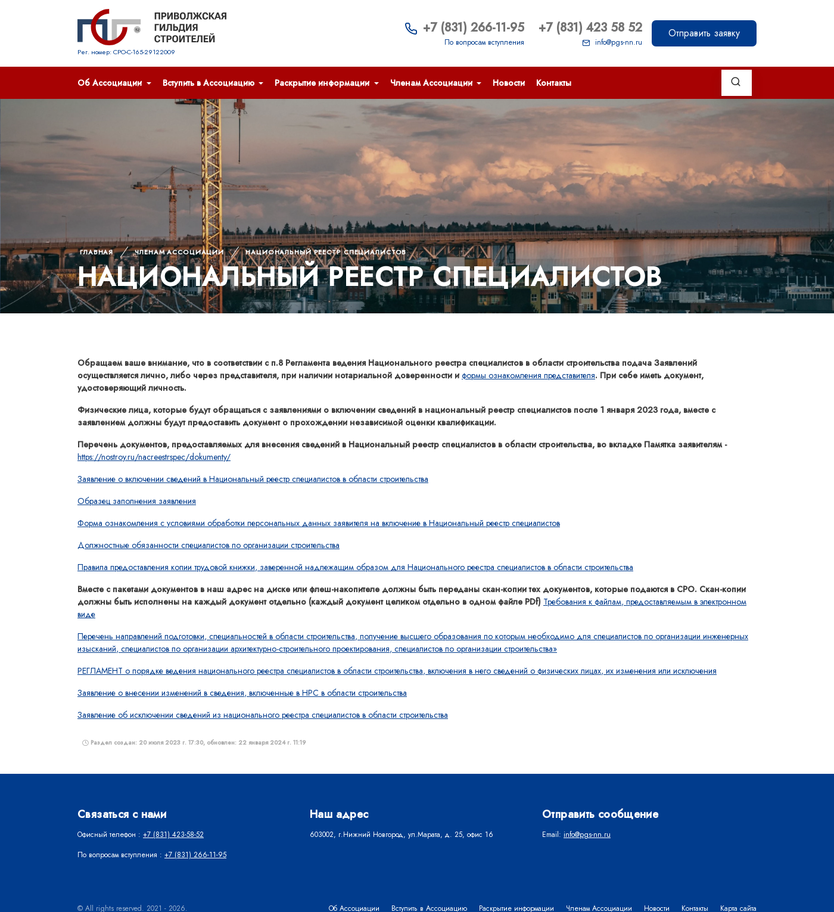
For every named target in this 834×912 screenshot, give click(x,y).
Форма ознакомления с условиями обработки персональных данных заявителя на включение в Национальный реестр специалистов (318, 523)
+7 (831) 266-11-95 (464, 27)
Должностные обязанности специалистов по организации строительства (208, 545)
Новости (509, 83)
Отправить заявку (704, 33)
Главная (96, 252)
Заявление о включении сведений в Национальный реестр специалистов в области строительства (252, 479)
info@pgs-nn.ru (612, 42)
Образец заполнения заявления (136, 501)
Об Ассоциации (110, 83)
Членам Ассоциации (432, 83)
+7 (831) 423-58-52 (173, 834)
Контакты (553, 83)
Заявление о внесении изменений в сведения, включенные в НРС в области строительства (242, 693)
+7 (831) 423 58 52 (590, 27)
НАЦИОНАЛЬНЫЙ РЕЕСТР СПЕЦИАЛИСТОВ (325, 252)
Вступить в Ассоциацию (210, 83)
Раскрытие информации (323, 83)
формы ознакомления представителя (528, 375)
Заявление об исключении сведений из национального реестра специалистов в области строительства (262, 715)
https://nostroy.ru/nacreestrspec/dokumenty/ (154, 457)
